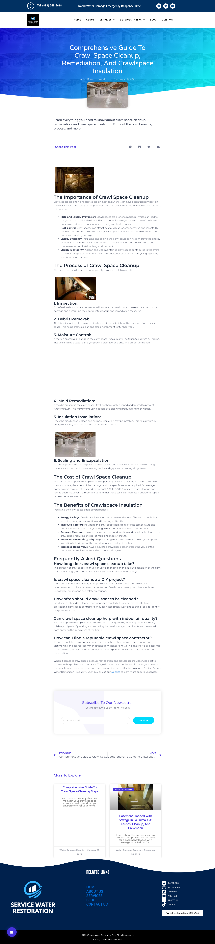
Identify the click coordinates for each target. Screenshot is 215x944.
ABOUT (90, 19)
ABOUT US (94, 891)
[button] (12, 932)
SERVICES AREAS (132, 19)
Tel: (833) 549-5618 (49, 5)
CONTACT (168, 19)
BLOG (153, 19)
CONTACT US (97, 904)
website (115, 672)
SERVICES (107, 19)
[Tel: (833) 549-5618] (30, 5)
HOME (77, 19)
